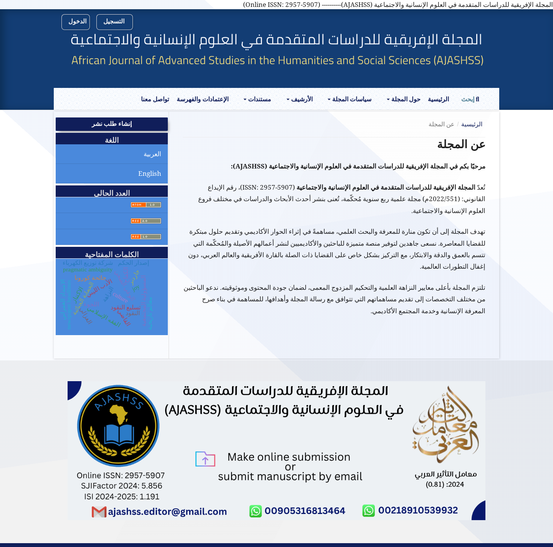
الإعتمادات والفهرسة (202, 99)
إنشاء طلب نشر (112, 123)
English (149, 173)
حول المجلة (405, 99)
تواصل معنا (155, 99)
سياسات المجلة (351, 99)
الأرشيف (301, 99)
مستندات (259, 99)
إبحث (470, 99)
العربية (152, 153)
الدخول (77, 21)
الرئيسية (438, 99)
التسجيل (113, 21)
